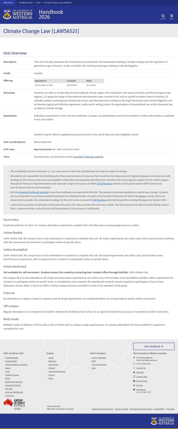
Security (139, 385)
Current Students (99, 357)
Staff (93, 361)
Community (53, 364)
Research (52, 361)
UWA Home (8, 2)
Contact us (9, 395)
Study (50, 357)
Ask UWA (140, 372)
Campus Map (141, 376)
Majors (8, 368)
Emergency (141, 389)
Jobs (94, 368)
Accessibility (159, 409)
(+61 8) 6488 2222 (143, 392)
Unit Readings (99, 200)
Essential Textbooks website (88, 156)
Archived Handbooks (14, 392)
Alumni (51, 375)
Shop (50, 378)
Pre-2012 (9, 388)
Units (38, 2)
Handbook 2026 (26, 2)
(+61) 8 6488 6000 (143, 363)
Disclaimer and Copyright (141, 409)
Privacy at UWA (121, 409)
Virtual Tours (141, 381)
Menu (172, 16)
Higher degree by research (16, 364)
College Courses (12, 375)
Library (142, 196)
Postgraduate (11, 361)
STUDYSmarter (104, 183)
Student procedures (13, 381)
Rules (7, 378)
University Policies (13, 385)
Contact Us (141, 368)
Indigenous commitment (102, 409)
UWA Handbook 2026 (13, 353)
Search (163, 16)
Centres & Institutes (56, 371)
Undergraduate (11, 357)
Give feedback (152, 346)
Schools (51, 368)
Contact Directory (99, 364)
